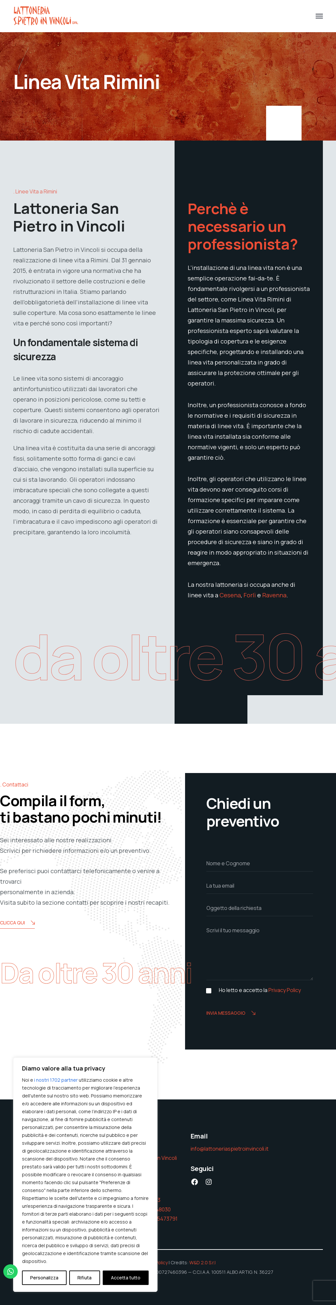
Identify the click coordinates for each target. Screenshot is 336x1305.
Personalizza (44, 1277)
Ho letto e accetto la (260, 990)
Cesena (230, 595)
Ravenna (274, 595)
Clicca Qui (17, 923)
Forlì (249, 595)
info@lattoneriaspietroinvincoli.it (229, 1148)
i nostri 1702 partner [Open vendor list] (56, 1080)
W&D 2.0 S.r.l (202, 1262)
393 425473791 (159, 1218)
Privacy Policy (284, 990)
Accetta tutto (125, 1277)
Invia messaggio (230, 1013)
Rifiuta (84, 1277)
